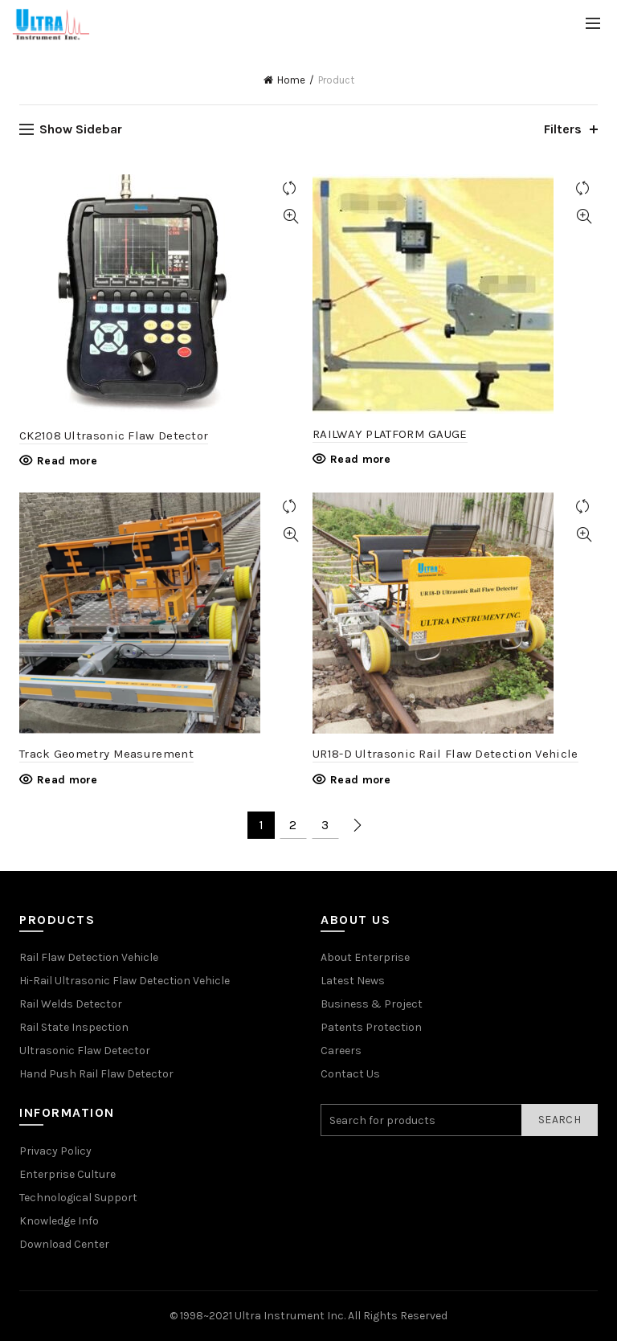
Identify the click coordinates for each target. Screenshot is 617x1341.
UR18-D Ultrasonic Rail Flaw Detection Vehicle (445, 753)
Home (291, 80)
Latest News (353, 980)
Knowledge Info (59, 1221)
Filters (563, 129)
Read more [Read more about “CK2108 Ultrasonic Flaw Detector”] (67, 461)
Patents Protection (371, 1027)
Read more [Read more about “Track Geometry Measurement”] (67, 780)
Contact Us (350, 1074)
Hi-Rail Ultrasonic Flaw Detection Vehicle (124, 980)
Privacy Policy (55, 1151)
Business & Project (372, 1004)
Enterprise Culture (67, 1174)
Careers (341, 1050)
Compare (290, 188)
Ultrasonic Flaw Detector (84, 1050)
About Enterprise (365, 957)
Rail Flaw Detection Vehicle (88, 957)
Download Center (64, 1244)
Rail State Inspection (74, 1027)
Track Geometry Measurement (106, 753)
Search (559, 1119)
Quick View (290, 216)
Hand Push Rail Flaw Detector (96, 1074)
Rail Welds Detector (70, 1004)
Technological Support (78, 1197)
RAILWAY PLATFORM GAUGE (390, 434)
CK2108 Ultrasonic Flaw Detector (113, 435)
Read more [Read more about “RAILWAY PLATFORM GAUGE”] (360, 459)
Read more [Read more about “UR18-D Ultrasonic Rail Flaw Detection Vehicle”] (360, 780)
